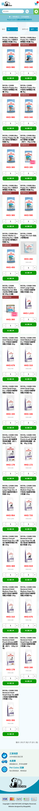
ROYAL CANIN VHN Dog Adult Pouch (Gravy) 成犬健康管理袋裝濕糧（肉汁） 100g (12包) (10, 439)
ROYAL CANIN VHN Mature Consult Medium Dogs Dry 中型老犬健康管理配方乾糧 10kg (28, 490)
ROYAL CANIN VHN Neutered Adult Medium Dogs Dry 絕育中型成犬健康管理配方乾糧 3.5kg (10, 591)
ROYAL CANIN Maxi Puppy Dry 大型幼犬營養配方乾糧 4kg (28, 40)
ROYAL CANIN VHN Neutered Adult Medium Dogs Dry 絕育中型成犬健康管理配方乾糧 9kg (28, 591)
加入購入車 (10, 78)
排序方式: (25, 29)
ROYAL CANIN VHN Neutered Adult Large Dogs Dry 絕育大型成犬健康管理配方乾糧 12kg (28, 541)
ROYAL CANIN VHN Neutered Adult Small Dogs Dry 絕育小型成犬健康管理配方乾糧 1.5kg (28, 642)
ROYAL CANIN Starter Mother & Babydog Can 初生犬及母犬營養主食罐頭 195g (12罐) (9, 290)
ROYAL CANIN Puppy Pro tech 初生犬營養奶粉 (28, 236)
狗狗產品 (16, 17)
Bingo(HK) (26, 806)
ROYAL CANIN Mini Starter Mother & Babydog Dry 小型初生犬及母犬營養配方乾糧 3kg (10, 238)
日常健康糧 (25, 17)
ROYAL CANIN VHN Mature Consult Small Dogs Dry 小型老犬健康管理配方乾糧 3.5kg (10, 541)
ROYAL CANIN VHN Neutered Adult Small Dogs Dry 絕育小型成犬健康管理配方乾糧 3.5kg (10, 695)
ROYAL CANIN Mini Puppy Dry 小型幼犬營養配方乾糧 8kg (28, 188)
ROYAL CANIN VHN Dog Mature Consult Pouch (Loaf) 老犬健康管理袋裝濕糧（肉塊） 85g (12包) (28, 439)
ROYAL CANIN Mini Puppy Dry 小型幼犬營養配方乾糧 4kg (10, 188)
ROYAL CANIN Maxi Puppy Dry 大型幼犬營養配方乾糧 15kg (10, 40)
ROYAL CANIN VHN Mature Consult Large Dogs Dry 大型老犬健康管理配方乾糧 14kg (10, 490)
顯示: (3, 29)
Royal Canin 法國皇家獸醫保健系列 (19, 20)
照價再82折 (7, 45)
